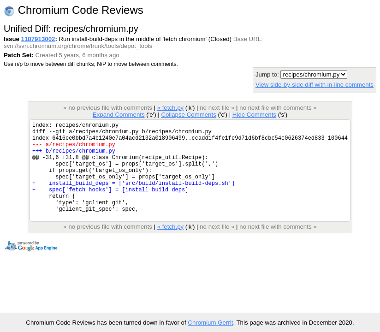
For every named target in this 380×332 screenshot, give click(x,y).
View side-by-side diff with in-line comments (314, 84)
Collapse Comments (188, 114)
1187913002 (38, 39)
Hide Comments (254, 114)
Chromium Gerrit (210, 322)
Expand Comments (119, 114)
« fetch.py (170, 107)
